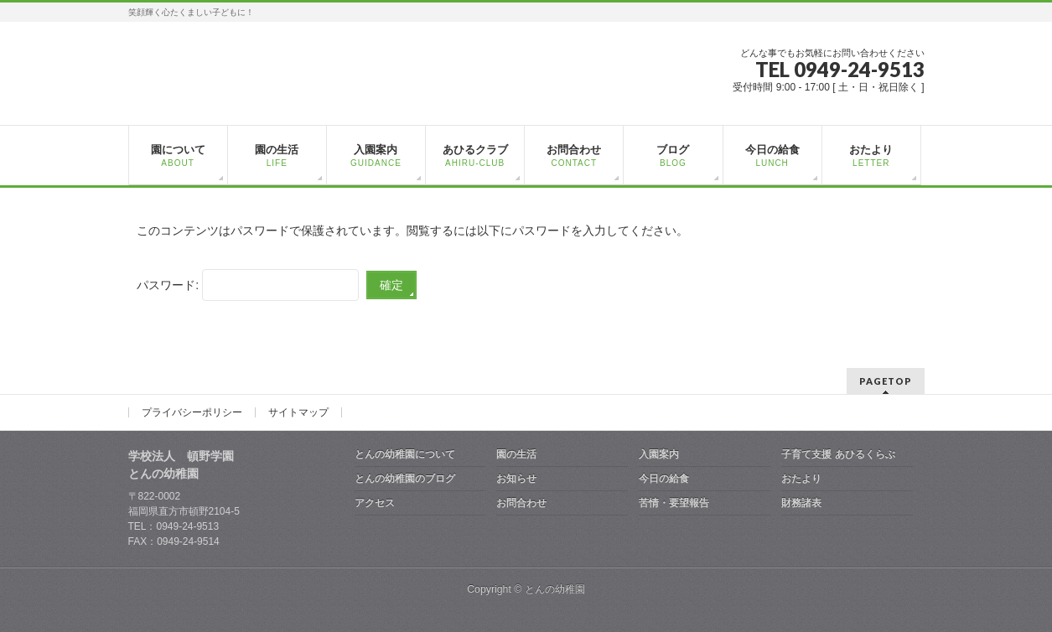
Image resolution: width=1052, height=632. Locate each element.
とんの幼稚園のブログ (405, 478)
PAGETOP (885, 381)
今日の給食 (664, 478)
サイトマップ (298, 412)
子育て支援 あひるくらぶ (837, 454)
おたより (801, 478)
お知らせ (516, 478)
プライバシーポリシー (192, 412)
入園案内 (659, 454)
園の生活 (516, 454)
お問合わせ (521, 503)
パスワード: (248, 285)
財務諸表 (801, 503)
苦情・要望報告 (674, 503)
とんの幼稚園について (405, 454)
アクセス (375, 503)
